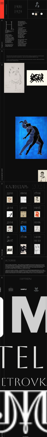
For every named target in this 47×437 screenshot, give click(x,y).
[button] (42, 14)
